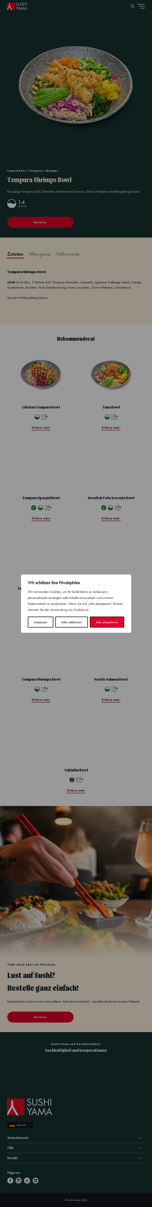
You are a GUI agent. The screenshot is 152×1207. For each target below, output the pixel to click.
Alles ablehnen (71, 622)
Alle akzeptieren (107, 622)
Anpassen (40, 622)
